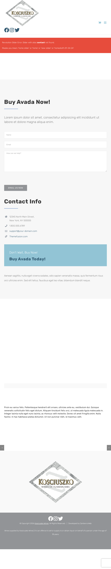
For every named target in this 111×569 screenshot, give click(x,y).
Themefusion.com (18, 236)
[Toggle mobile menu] (105, 22)
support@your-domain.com (23, 231)
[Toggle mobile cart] (99, 22)
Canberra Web (86, 523)
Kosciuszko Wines (42, 523)
